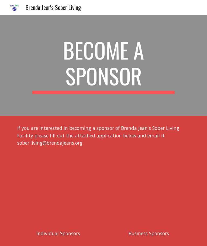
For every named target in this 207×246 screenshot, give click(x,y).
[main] (103, 65)
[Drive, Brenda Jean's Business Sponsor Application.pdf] (149, 188)
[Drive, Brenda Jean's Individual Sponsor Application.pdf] (58, 188)
